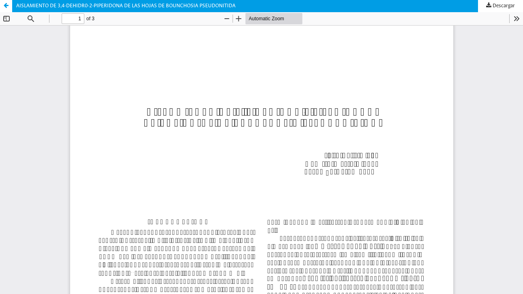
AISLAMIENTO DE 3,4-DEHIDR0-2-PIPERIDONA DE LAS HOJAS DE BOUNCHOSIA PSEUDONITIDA (126, 6)
